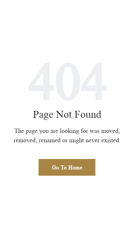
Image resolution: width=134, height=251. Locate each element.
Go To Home (67, 167)
